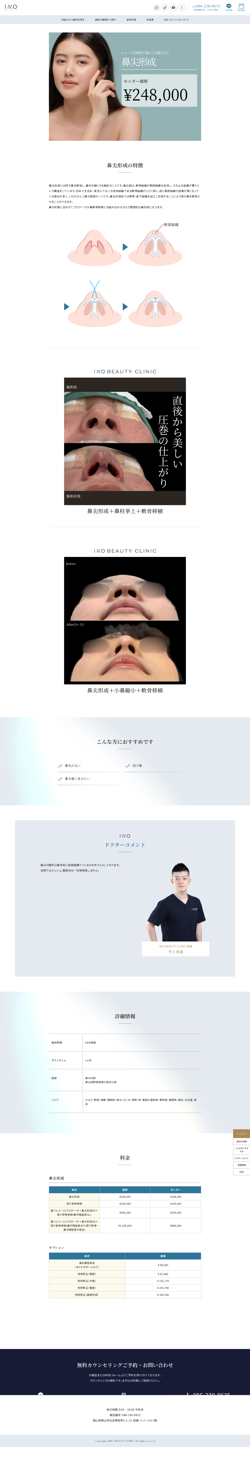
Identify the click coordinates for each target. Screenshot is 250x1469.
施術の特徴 (242, 1141)
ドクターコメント (242, 1158)
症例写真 (131, 19)
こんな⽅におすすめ (241, 1150)
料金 (242, 1171)
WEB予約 (241, 7)
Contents (242, 1133)
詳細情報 (242, 1164)
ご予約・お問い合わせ (125, 1406)
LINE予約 (229, 7)
